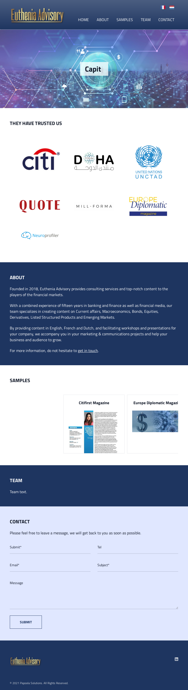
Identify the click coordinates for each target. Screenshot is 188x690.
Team (146, 20)
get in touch (88, 350)
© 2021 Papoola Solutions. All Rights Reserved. (39, 683)
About (103, 20)
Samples (125, 20)
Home (83, 20)
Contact (166, 20)
